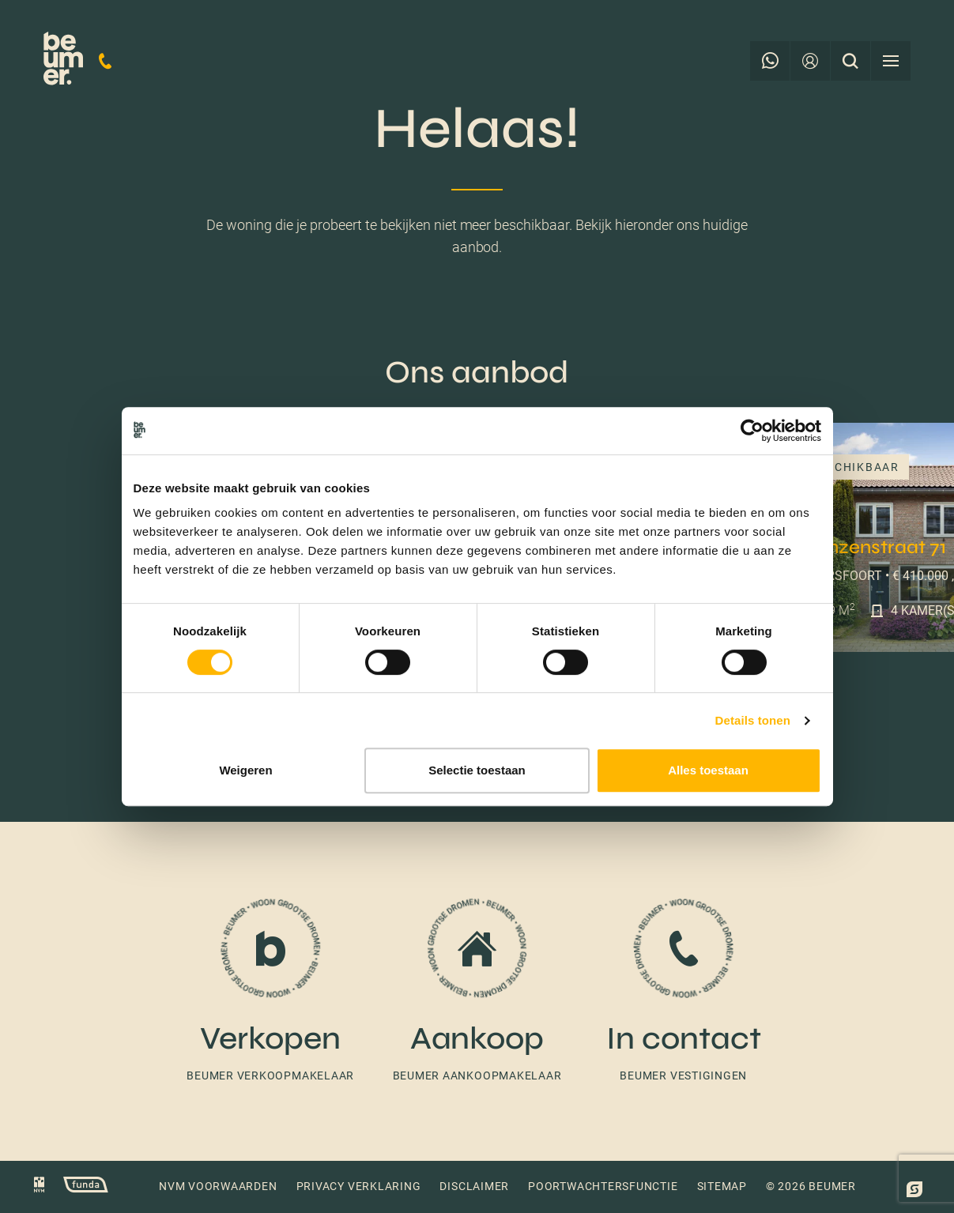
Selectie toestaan (477, 770)
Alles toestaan (708, 770)
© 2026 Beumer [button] (811, 1186)
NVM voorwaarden (218, 1186)
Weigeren (245, 770)
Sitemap (722, 1186)
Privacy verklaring (358, 1186)
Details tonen (752, 720)
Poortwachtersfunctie (602, 1186)
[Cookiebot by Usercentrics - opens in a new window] (752, 431)
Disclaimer (474, 1186)
